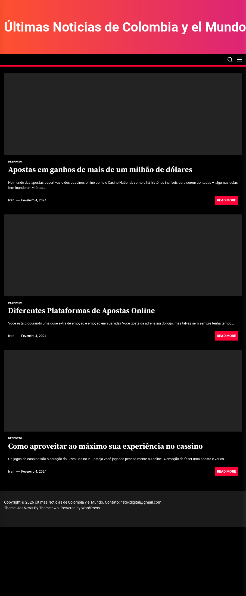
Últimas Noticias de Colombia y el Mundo (125, 27)
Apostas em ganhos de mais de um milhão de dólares (100, 169)
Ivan (11, 200)
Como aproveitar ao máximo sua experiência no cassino (105, 446)
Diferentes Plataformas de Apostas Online (81, 311)
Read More (226, 200)
